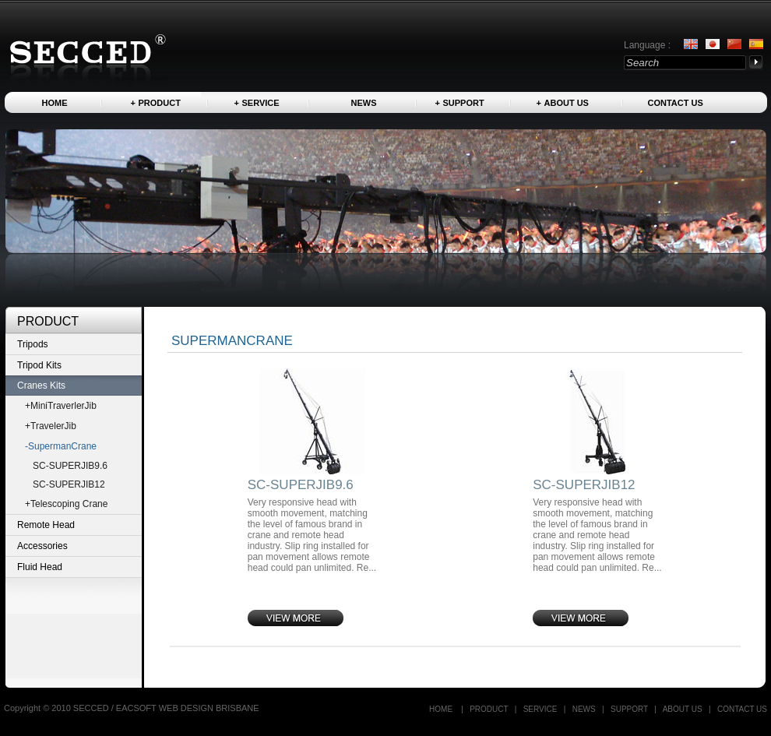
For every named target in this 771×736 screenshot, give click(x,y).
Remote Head (46, 524)
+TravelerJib (50, 426)
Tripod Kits (39, 365)
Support (463, 102)
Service (261, 102)
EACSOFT (137, 708)
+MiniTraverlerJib (61, 405)
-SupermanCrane (61, 446)
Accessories (42, 546)
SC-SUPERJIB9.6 (70, 465)
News (364, 102)
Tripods (32, 344)
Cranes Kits (41, 385)
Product (160, 102)
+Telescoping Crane (66, 503)
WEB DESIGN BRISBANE (209, 708)
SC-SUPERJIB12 (69, 484)
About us (566, 102)
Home (55, 102)
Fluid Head (39, 567)
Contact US (675, 102)
